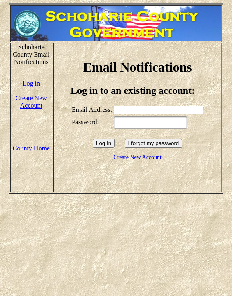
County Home (31, 148)
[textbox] (150, 122)
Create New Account (31, 102)
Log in (31, 83)
